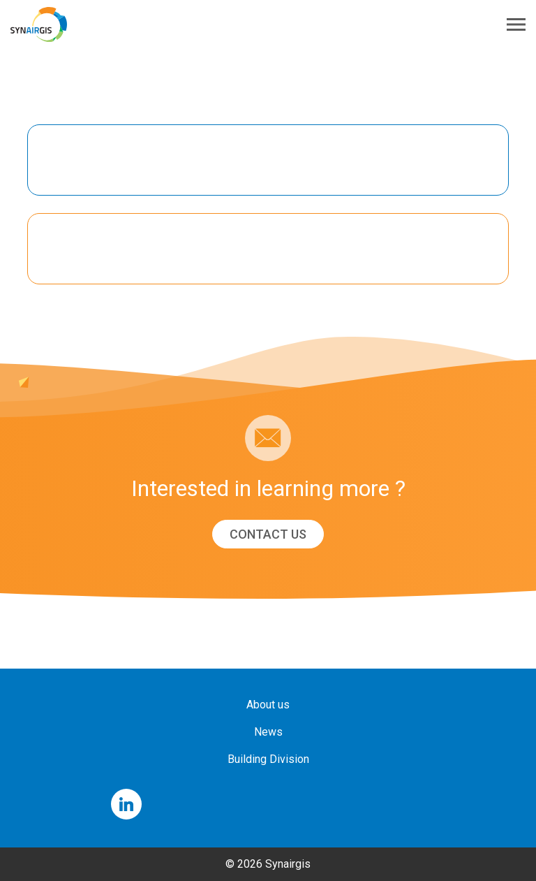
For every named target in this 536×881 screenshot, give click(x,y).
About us (268, 704)
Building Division (268, 759)
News (268, 731)
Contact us (268, 534)
